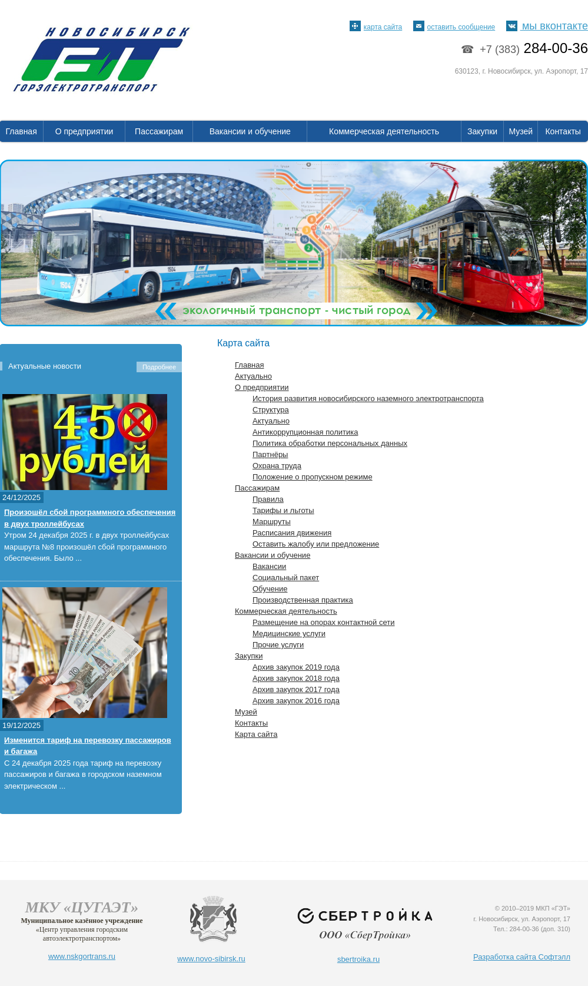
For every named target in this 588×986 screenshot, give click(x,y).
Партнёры (270, 454)
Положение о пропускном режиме (313, 476)
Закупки (482, 131)
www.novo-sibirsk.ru (211, 958)
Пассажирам (159, 131)
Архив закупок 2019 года (296, 667)
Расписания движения (292, 532)
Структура (271, 409)
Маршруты (272, 521)
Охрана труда (277, 465)
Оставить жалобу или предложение (316, 544)
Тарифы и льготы (283, 510)
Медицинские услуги (289, 633)
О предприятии (84, 131)
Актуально (253, 376)
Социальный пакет (286, 577)
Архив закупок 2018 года (296, 678)
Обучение (270, 588)
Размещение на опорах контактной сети (323, 622)
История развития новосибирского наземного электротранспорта (368, 398)
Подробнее (159, 366)
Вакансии (269, 566)
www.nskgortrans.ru (81, 956)
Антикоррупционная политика (305, 432)
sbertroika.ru (358, 959)
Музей (521, 131)
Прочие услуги (278, 644)
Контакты (562, 131)
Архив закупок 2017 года (296, 689)
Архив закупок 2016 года (296, 700)
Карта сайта (256, 734)
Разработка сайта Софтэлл (521, 956)
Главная (249, 364)
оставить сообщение (454, 27)
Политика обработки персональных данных (330, 443)
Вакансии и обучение (250, 131)
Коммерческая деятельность (384, 131)
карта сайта (376, 27)
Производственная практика (303, 599)
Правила (268, 499)
